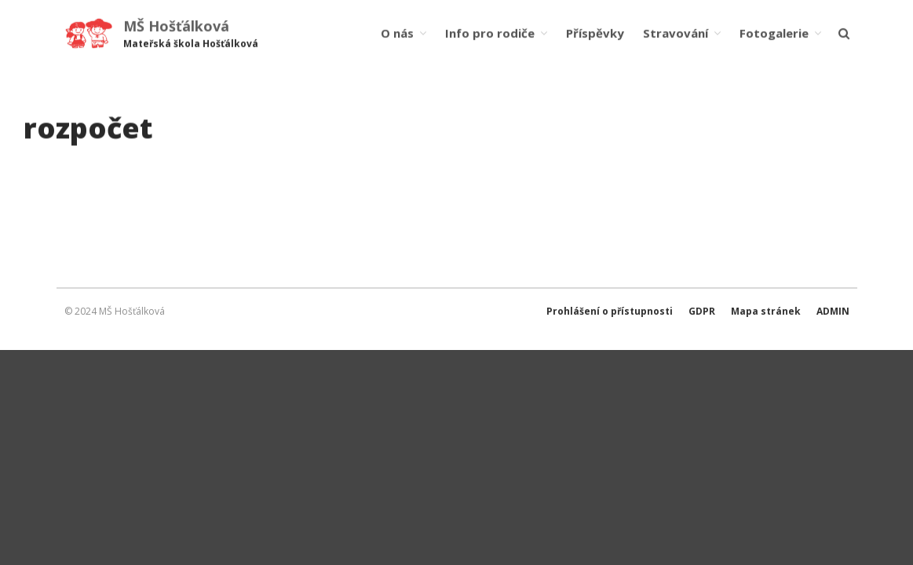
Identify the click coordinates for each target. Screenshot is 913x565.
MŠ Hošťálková (176, 25)
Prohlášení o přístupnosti (609, 311)
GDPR (701, 311)
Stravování (675, 33)
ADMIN (832, 311)
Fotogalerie (774, 33)
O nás (397, 33)
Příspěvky (595, 33)
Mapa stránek (766, 311)
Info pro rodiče (490, 33)
